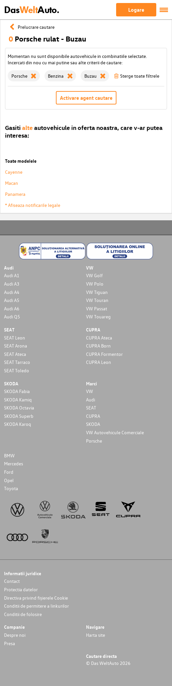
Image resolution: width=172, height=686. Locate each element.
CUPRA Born (98, 345)
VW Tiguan (97, 292)
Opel (9, 480)
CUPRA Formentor (104, 354)
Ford (8, 472)
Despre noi (14, 635)
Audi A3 (11, 284)
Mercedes (13, 463)
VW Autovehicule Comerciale (115, 432)
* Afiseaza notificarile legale (32, 205)
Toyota (11, 488)
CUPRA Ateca (99, 337)
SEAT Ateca (15, 354)
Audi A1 (11, 275)
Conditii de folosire (23, 614)
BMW (9, 455)
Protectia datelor (21, 589)
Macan (11, 183)
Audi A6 (11, 308)
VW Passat (96, 308)
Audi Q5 (12, 316)
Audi (90, 399)
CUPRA (93, 416)
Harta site (95, 635)
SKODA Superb (18, 416)
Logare (136, 9)
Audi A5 (11, 300)
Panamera (15, 194)
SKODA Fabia (17, 391)
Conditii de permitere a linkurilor (36, 606)
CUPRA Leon (98, 362)
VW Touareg (98, 316)
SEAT (91, 407)
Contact (12, 581)
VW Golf (94, 275)
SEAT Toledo (16, 370)
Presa (9, 643)
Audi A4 (11, 292)
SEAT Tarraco (17, 362)
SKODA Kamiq (18, 399)
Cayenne (13, 172)
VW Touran (97, 300)
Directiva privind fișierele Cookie (36, 598)
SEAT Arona (15, 345)
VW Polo (94, 284)
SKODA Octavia (19, 407)
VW (89, 391)
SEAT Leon (14, 337)
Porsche (94, 441)
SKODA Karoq (17, 424)
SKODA (93, 424)
